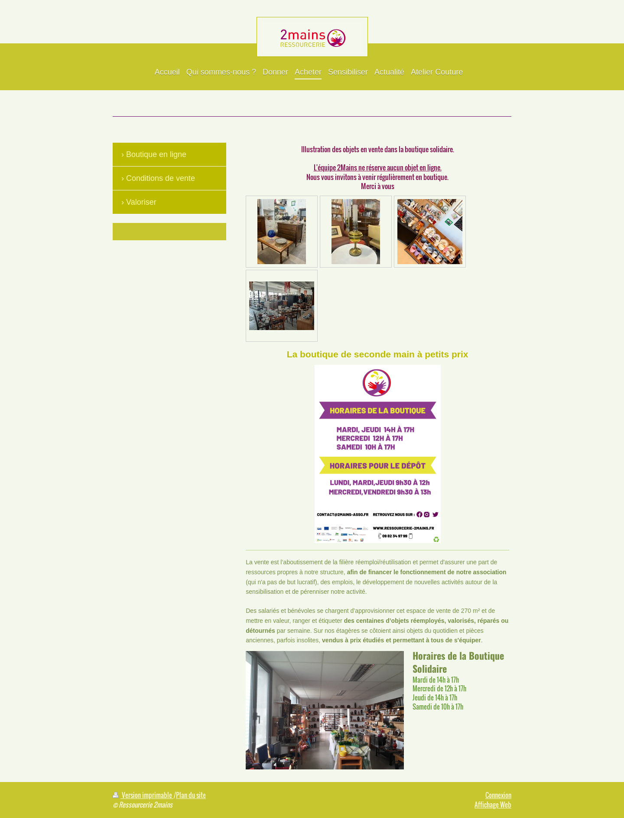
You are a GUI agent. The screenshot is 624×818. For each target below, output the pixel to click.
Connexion (498, 795)
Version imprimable (143, 795)
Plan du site (191, 795)
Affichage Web (492, 804)
